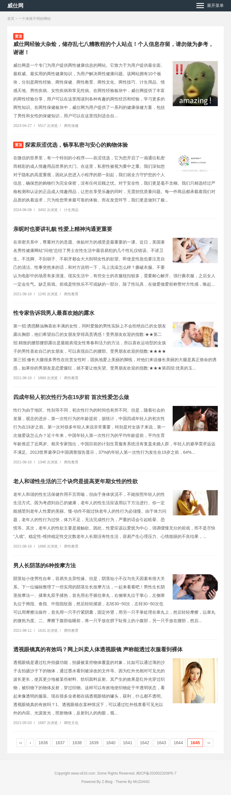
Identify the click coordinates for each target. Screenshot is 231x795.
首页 (10, 19)
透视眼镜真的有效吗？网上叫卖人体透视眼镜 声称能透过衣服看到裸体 (98, 649)
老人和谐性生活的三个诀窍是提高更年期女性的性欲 (75, 481)
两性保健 (71, 126)
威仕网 (15, 6)
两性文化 (71, 723)
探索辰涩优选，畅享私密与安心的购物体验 (76, 145)
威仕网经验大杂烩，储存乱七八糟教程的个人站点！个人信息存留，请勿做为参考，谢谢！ (113, 48)
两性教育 (71, 294)
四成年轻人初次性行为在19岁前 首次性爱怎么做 (71, 397)
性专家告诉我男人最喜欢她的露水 (53, 313)
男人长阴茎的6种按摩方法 (44, 566)
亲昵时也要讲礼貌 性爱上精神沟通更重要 (62, 229)
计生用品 (71, 210)
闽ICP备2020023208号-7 (156, 773)
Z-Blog (107, 782)
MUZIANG (141, 782)
